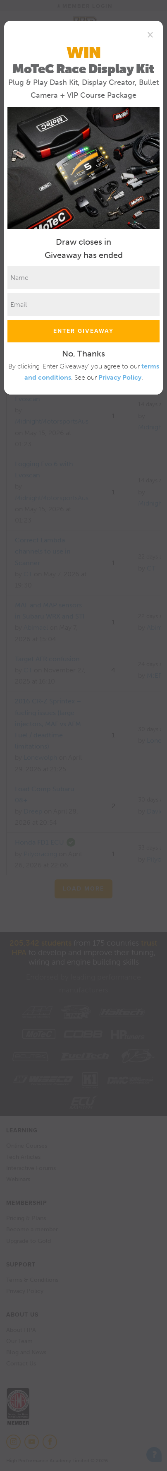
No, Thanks (83, 354)
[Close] (150, 34)
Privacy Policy (119, 377)
